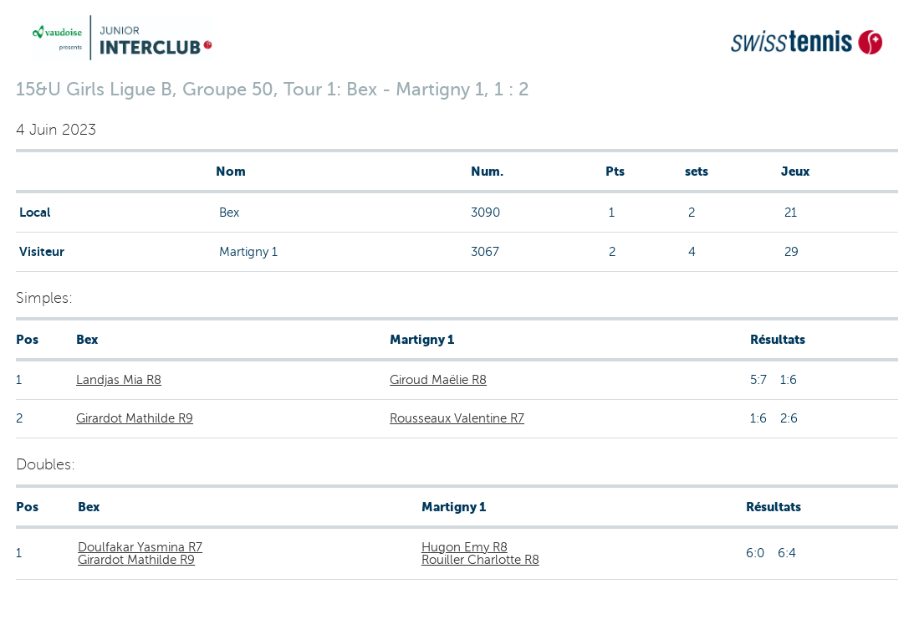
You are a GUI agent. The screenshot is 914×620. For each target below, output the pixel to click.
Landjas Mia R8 (118, 380)
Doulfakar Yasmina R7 (140, 547)
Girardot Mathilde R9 (134, 418)
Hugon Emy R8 (464, 547)
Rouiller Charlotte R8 (480, 559)
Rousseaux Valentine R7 (457, 418)
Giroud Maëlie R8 (438, 380)
